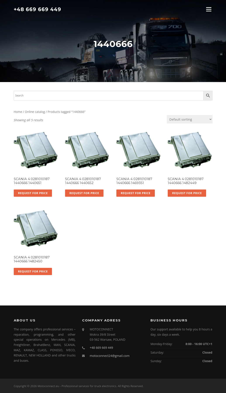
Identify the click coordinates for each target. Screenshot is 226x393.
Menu (208, 9)
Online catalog (35, 112)
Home (18, 112)
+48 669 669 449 (37, 9)
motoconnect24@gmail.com (109, 356)
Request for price (33, 193)
